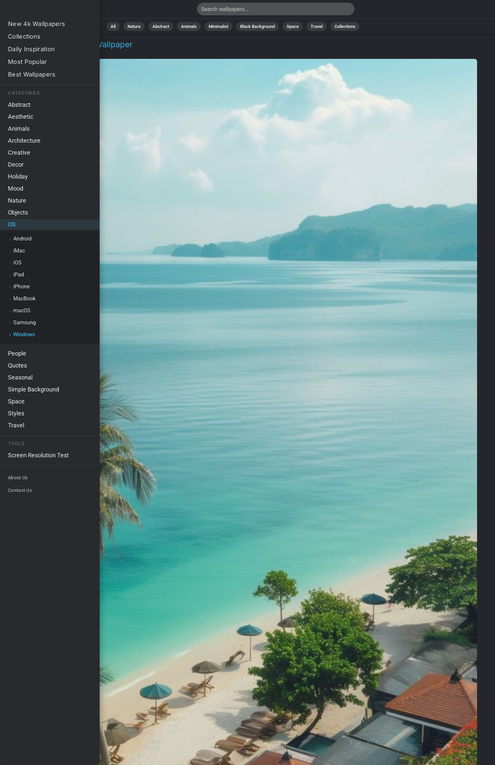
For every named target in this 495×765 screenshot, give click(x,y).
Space (293, 26)
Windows (44, 52)
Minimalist (218, 26)
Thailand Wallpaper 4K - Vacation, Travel (40, 10)
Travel (317, 26)
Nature (134, 26)
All (113, 26)
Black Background (257, 26)
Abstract (160, 26)
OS (21, 52)
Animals (189, 26)
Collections (345, 26)
